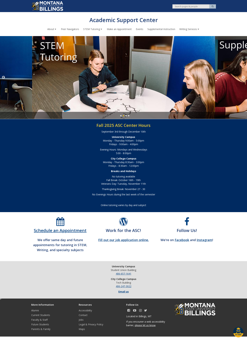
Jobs (81, 319)
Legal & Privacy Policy (91, 324)
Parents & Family (40, 329)
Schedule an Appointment (60, 230)
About (52, 29)
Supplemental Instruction (161, 29)
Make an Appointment (119, 29)
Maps (82, 329)
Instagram (204, 240)
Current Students (40, 315)
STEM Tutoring (93, 29)
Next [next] (243, 77)
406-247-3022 (123, 286)
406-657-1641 (123, 273)
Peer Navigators (70, 29)
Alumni (35, 310)
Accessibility (85, 310)
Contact (83, 315)
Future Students (40, 324)
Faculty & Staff (39, 319)
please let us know (145, 325)
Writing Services (189, 29)
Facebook (182, 240)
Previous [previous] (3, 77)
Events (139, 29)
